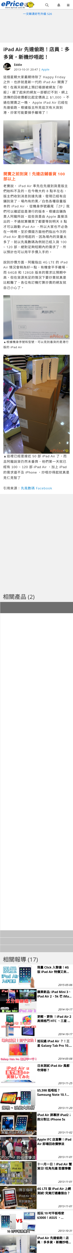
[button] (47, 5)
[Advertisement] (36, 28)
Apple (45, 69)
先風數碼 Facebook (36, 488)
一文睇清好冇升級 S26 (37, 14)
